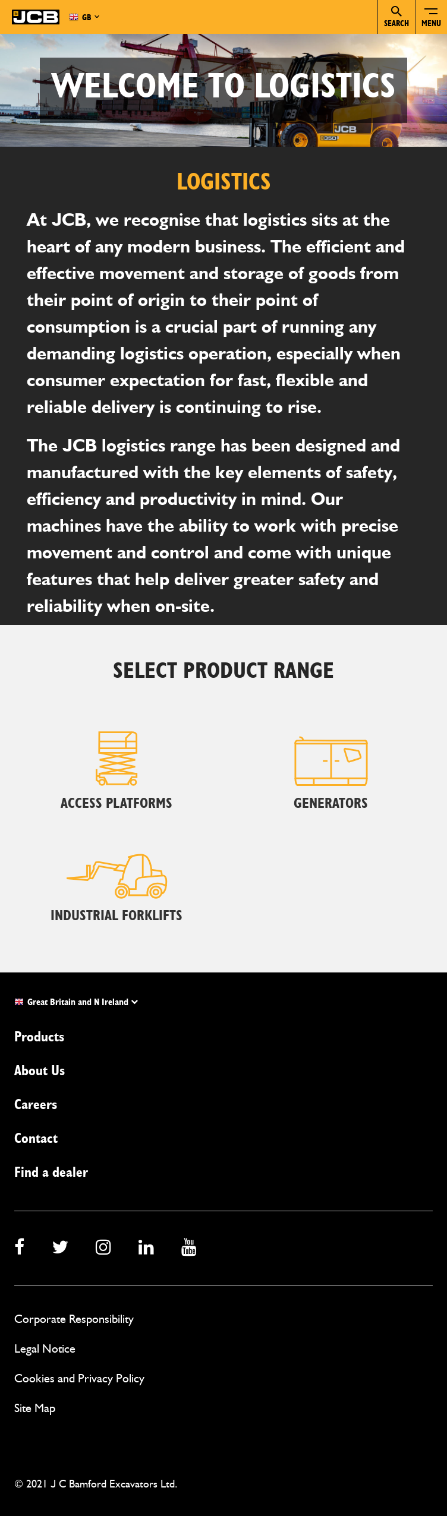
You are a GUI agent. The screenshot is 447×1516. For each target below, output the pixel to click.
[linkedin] (146, 1248)
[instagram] (103, 1248)
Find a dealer (51, 1173)
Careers (35, 1105)
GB (80, 17)
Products (39, 1037)
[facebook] (19, 1248)
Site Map (34, 1408)
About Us (39, 1071)
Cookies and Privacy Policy (79, 1378)
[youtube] (189, 1248)
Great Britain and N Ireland (76, 1002)
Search (396, 17)
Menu (431, 24)
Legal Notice (44, 1348)
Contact (36, 1139)
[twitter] (60, 1248)
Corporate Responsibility (74, 1319)
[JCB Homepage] (35, 17)
